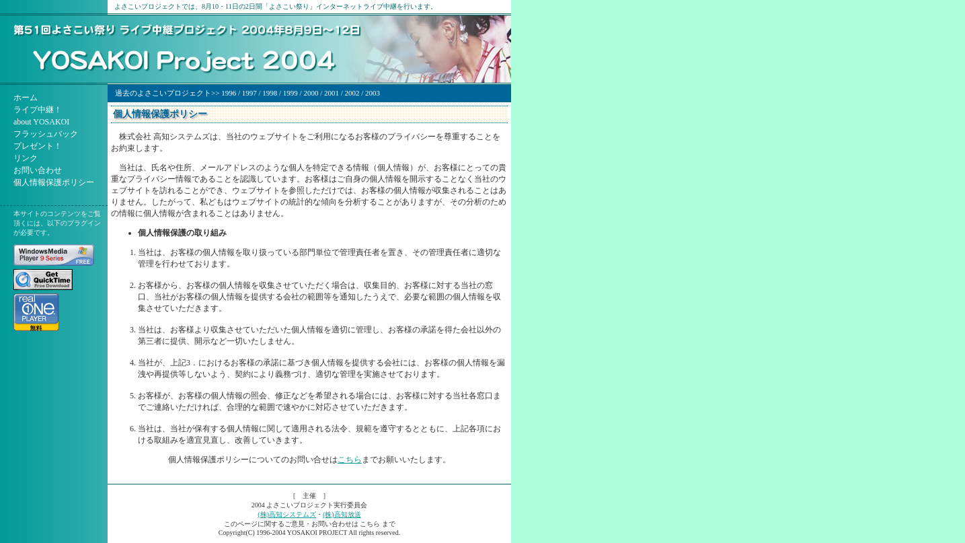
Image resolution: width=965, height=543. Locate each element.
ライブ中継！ (37, 109)
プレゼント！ (37, 146)
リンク (25, 158)
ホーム (25, 97)
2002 (352, 93)
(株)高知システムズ (287, 514)
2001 (331, 93)
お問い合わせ (37, 170)
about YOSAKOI (41, 121)
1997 (249, 93)
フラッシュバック (45, 134)
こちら (350, 459)
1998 (269, 93)
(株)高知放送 (342, 514)
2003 (372, 93)
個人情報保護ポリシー (53, 182)
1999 (290, 93)
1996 (228, 93)
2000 (310, 93)
